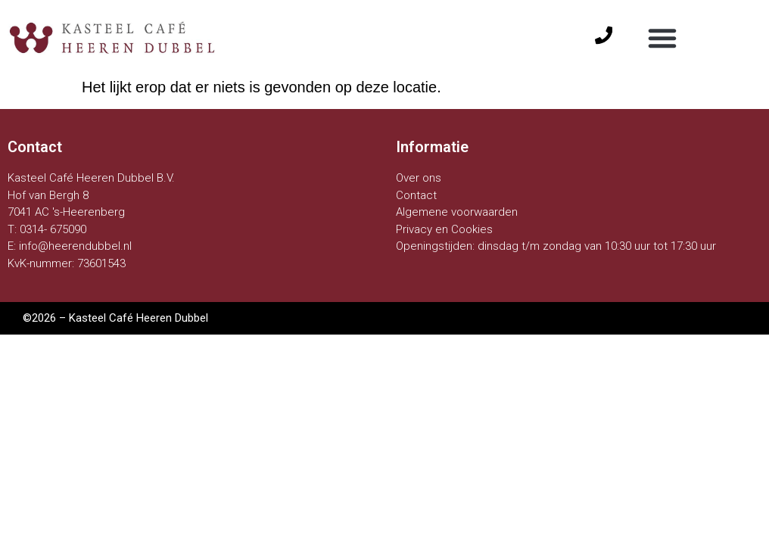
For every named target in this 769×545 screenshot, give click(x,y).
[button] (662, 38)
